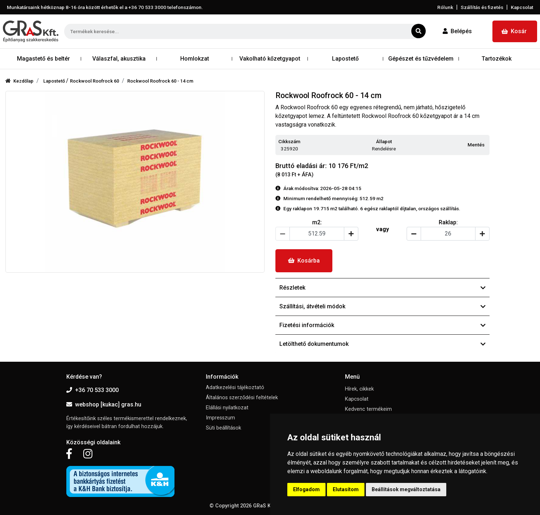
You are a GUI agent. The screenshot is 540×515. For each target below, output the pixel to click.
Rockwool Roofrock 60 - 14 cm (160, 81)
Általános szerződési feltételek (242, 398)
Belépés (457, 31)
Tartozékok (497, 58)
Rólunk (445, 7)
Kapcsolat (522, 7)
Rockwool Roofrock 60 (94, 81)
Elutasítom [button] (346, 489)
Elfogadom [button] (306, 489)
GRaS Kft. (264, 506)
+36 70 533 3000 (92, 390)
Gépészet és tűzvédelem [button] (420, 58)
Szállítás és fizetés (482, 7)
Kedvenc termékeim (368, 409)
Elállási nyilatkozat (227, 408)
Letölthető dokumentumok (382, 343)
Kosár (514, 31)
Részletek (382, 287)
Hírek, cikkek (359, 389)
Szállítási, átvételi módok (382, 306)
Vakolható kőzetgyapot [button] (269, 58)
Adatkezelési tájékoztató (235, 387)
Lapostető (54, 81)
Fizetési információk (382, 325)
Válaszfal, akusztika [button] (119, 58)
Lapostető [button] (345, 58)
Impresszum (220, 418)
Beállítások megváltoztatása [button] (406, 489)
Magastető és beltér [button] (43, 58)
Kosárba (304, 260)
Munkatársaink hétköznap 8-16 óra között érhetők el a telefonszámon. (105, 7)
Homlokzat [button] (194, 58)
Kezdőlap (19, 81)
